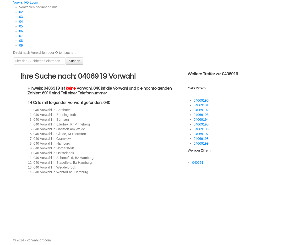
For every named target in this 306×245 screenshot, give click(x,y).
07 (21, 36)
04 (21, 21)
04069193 (201, 115)
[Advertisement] (63, 207)
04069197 (201, 134)
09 (21, 45)
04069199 (201, 143)
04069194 (201, 119)
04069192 (201, 110)
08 (21, 41)
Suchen (74, 61)
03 (21, 17)
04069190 (201, 100)
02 (21, 12)
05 (21, 26)
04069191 (201, 105)
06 (21, 31)
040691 (197, 162)
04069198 (201, 139)
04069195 (201, 124)
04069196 (201, 129)
